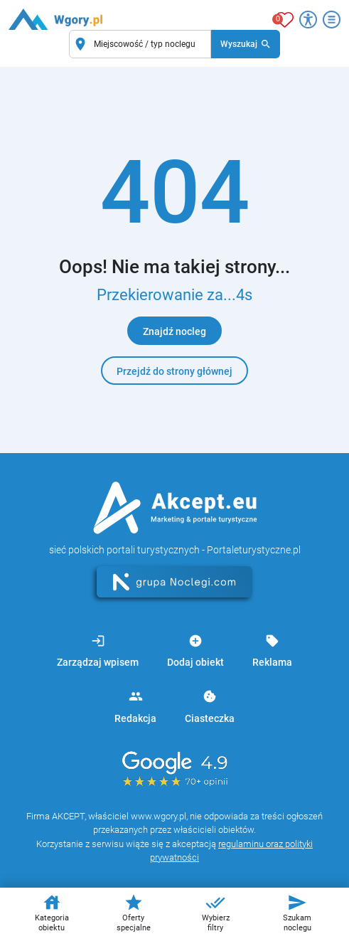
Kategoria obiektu (52, 912)
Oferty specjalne (134, 912)
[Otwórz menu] (331, 19)
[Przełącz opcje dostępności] (308, 19)
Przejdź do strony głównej (174, 371)
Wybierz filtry (216, 912)
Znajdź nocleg (174, 331)
